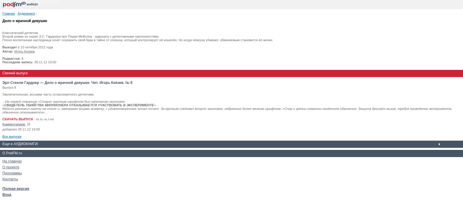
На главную (12, 161)
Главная (8, 13)
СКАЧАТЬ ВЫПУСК (17, 119)
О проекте (10, 167)
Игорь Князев (24, 51)
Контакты (10, 179)
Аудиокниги (26, 13)
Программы (12, 173)
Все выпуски (12, 136)
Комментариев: (14, 124)
